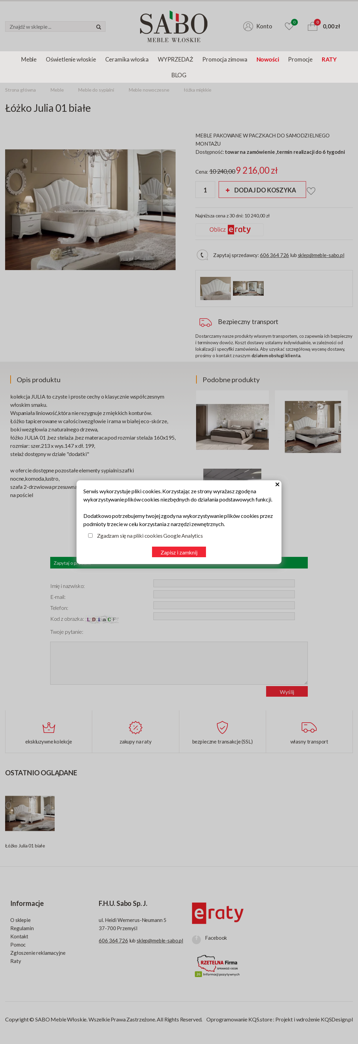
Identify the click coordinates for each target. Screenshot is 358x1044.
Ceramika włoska (127, 59)
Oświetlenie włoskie (71, 59)
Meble (29, 59)
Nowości (268, 59)
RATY (329, 59)
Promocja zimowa (224, 59)
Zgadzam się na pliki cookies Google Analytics (150, 535)
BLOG (179, 75)
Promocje (300, 59)
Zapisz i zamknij (179, 552)
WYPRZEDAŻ (175, 59)
